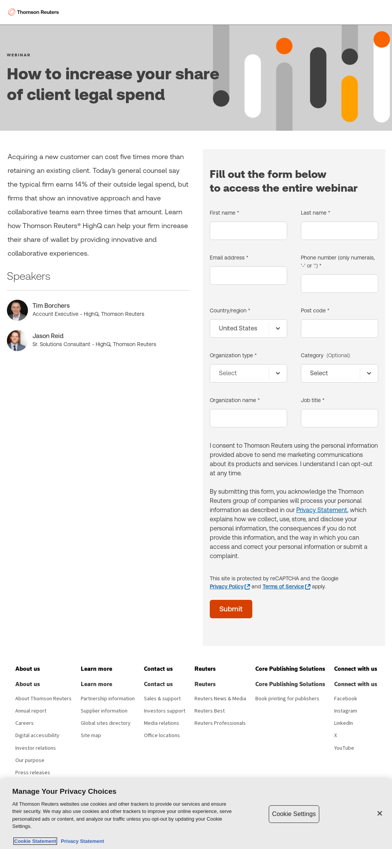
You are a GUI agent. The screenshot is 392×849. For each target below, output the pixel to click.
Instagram (345, 711)
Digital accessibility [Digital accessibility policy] (37, 735)
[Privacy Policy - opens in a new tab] (230, 586)
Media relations (161, 723)
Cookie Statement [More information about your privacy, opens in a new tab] (35, 841)
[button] (27, 668)
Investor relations (35, 748)
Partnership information (108, 699)
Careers (24, 723)
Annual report (30, 711)
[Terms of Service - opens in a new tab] (286, 586)
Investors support (164, 711)
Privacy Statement (321, 510)
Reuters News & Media (220, 699)
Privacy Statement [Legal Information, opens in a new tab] (81, 841)
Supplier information (104, 711)
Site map (91, 735)
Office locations (162, 735)
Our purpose (29, 760)
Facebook (345, 699)
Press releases (32, 773)
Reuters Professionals (220, 723)
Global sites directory (106, 723)
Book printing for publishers (287, 699)
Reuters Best (209, 711)
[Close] (379, 813)
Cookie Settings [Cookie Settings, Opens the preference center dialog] (294, 814)
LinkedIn (343, 723)
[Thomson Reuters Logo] (35, 12)
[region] (196, 814)
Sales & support (162, 699)
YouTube (344, 748)
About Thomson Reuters (43, 699)
